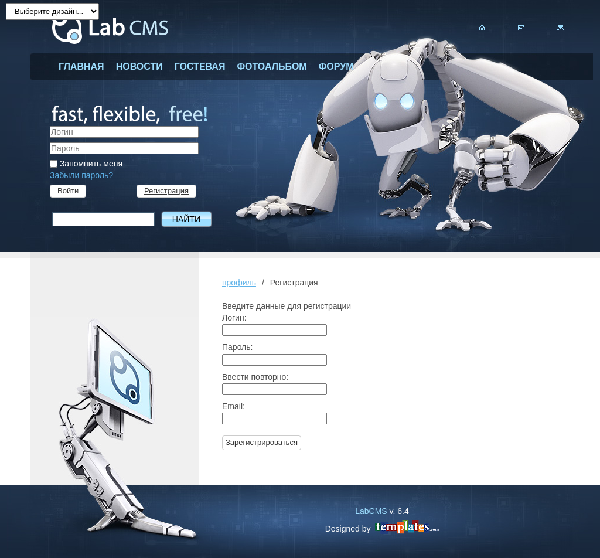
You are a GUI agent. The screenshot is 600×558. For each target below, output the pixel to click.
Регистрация (166, 190)
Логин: (234, 317)
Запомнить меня (86, 163)
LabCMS (371, 511)
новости (139, 67)
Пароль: (237, 347)
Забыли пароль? (81, 175)
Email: (233, 406)
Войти (68, 190)
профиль (239, 282)
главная (81, 67)
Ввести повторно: (255, 377)
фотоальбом (271, 67)
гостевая (200, 67)
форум (336, 67)
